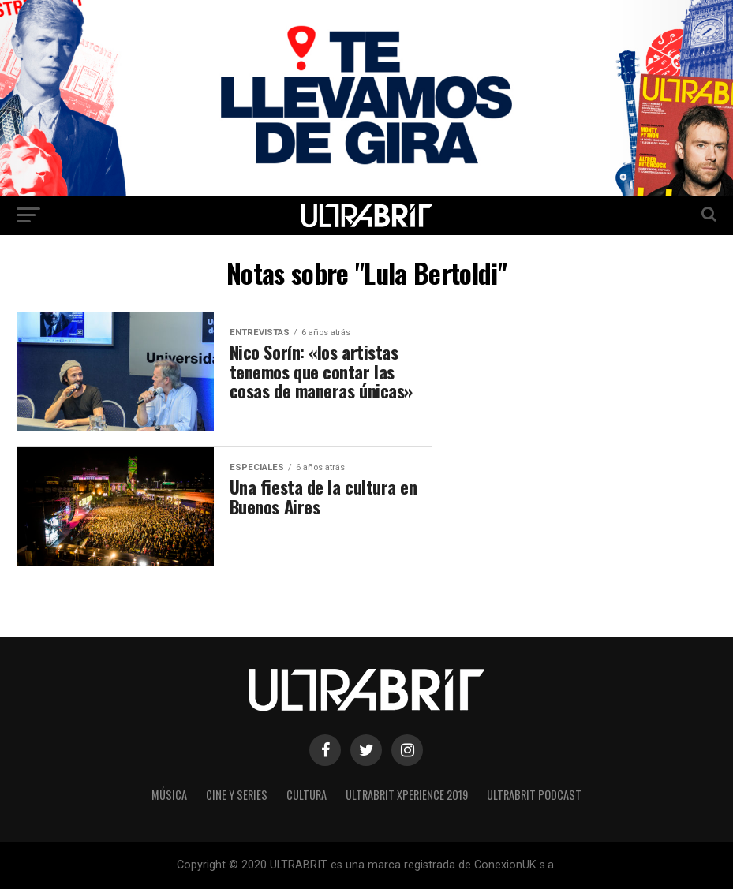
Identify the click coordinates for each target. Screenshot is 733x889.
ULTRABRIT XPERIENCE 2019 (407, 794)
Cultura (306, 794)
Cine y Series (236, 794)
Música (169, 794)
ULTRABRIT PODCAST (534, 794)
